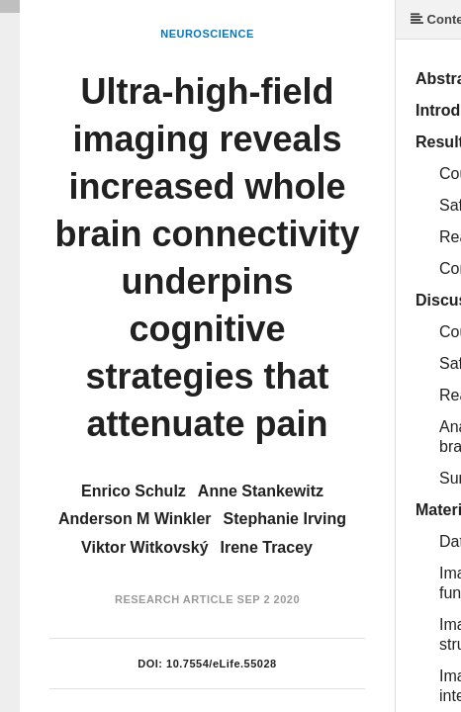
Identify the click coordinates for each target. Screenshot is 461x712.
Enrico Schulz (133, 491)
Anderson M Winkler (135, 518)
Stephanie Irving (285, 518)
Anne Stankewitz (260, 491)
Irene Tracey (267, 547)
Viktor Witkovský (145, 547)
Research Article (174, 599)
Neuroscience (207, 34)
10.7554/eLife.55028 (221, 663)
